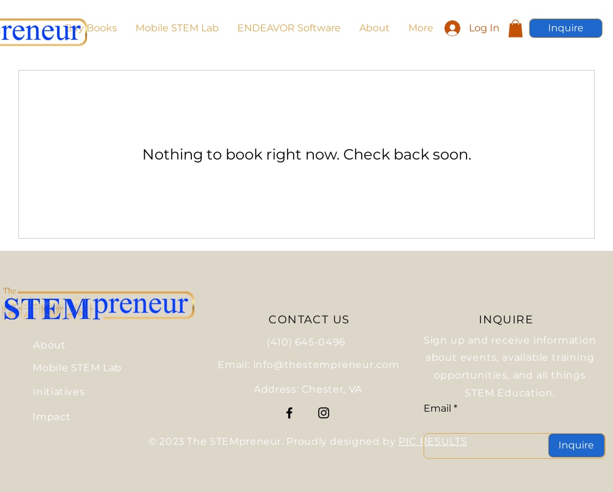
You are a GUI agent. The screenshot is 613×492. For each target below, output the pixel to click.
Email (437, 408)
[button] (515, 28)
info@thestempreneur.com (326, 365)
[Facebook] (289, 413)
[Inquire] (566, 28)
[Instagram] (323, 413)
